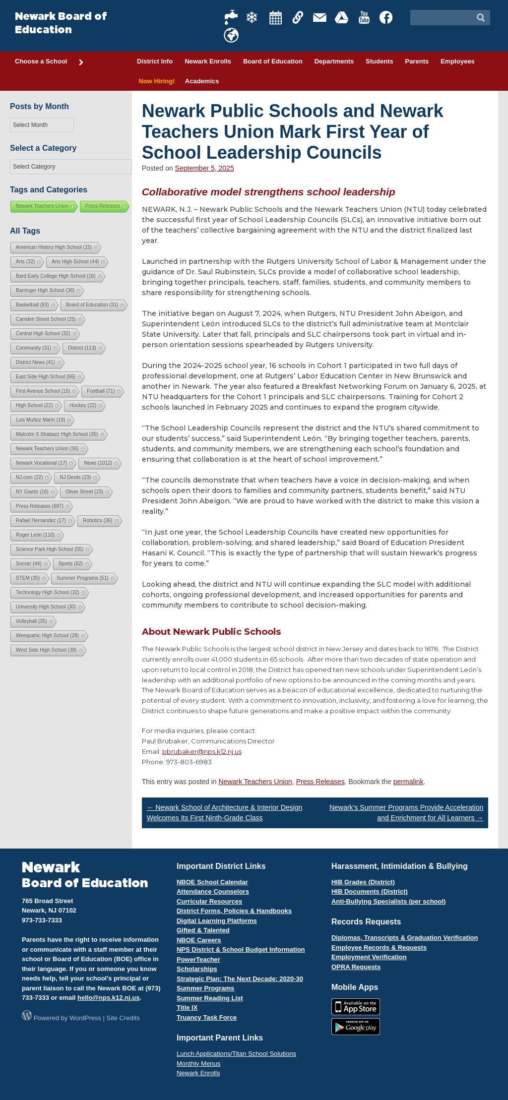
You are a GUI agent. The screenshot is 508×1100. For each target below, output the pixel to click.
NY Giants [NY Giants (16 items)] (32, 491)
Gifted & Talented (203, 930)
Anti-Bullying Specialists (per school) (388, 901)
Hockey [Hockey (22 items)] (82, 405)
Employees (458, 61)
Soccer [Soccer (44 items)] (29, 563)
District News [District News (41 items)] (35, 362)
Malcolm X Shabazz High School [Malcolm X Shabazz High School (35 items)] (57, 434)
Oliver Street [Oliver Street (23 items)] (84, 491)
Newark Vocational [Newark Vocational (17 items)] (41, 463)
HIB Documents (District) (369, 891)
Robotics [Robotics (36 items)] (97, 520)
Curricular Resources (209, 901)
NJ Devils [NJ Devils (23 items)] (75, 477)
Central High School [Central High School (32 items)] (43, 333)
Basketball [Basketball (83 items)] (32, 304)
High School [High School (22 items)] (34, 405)
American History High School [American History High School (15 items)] (54, 247)
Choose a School (49, 62)
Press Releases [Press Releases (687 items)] (40, 506)
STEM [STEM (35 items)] (28, 578)
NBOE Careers (199, 940)
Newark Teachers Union (255, 782)
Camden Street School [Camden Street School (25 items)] (46, 319)
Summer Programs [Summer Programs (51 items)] (82, 578)
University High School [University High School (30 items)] (46, 607)
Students (379, 61)
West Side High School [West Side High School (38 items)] (46, 650)
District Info (155, 61)
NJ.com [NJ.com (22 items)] (29, 477)
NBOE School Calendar (212, 882)
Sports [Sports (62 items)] (71, 563)
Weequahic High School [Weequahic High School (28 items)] (47, 635)
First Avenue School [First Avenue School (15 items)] (43, 391)
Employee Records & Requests (379, 947)
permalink (408, 782)
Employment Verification (369, 957)
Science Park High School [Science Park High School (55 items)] (49, 549)
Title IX (187, 1007)
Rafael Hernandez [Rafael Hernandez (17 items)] (41, 520)
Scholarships (197, 969)
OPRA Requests (356, 967)
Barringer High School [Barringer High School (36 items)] (45, 290)
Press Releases (320, 782)
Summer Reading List (210, 998)
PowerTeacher (198, 959)
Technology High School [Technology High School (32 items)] (47, 592)
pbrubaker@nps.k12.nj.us (202, 751)
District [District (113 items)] (82, 348)
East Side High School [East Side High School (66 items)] (45, 376)
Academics (202, 81)
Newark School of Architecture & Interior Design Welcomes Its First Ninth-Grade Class (225, 812)
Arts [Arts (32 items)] (25, 261)
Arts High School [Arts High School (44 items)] (75, 261)
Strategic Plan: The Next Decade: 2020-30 (240, 978)
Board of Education (273, 61)
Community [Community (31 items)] (33, 348)
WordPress (85, 1018)
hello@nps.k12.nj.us (108, 997)
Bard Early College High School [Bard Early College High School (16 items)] (56, 276)
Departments (334, 61)
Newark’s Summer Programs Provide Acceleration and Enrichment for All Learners (406, 812)
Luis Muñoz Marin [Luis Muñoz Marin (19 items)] (40, 420)
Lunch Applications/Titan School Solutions (236, 1053)
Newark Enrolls (208, 61)
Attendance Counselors (213, 891)
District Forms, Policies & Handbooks (234, 911)
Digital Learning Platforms (217, 920)
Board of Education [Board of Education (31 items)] (92, 304)
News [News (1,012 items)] (98, 463)
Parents (417, 61)
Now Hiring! (155, 81)
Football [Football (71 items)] (101, 391)
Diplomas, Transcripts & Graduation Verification (404, 937)
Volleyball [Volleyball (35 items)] (31, 621)
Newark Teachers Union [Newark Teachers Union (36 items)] (47, 448)
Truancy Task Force (207, 1017)
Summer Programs (205, 988)
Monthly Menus (198, 1063)
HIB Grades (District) (363, 882)
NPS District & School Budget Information (241, 949)
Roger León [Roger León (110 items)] (35, 535)
